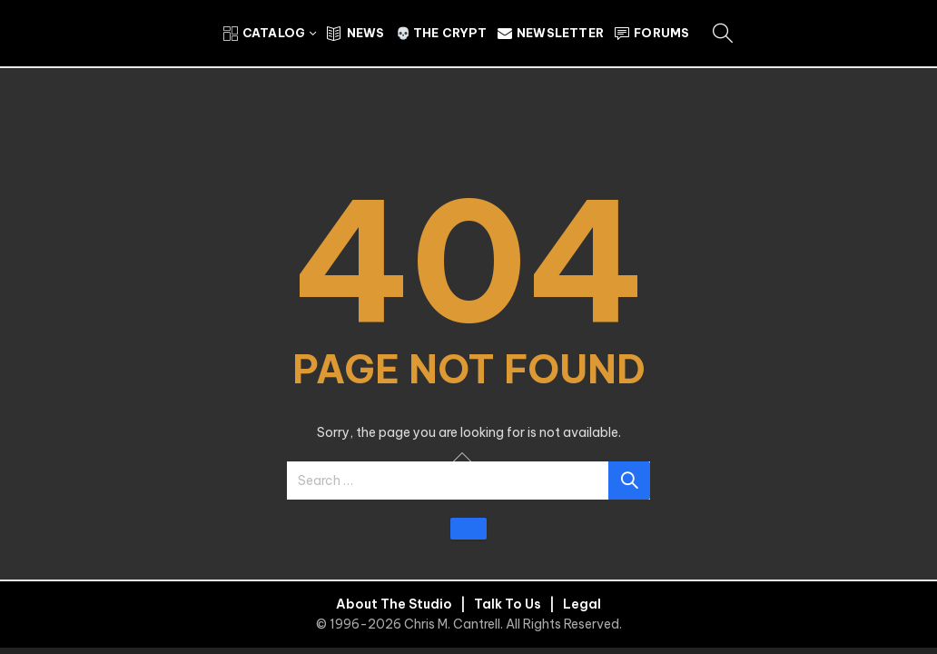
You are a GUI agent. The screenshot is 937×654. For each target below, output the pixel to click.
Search (629, 480)
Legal (582, 604)
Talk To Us (507, 604)
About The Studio (394, 604)
